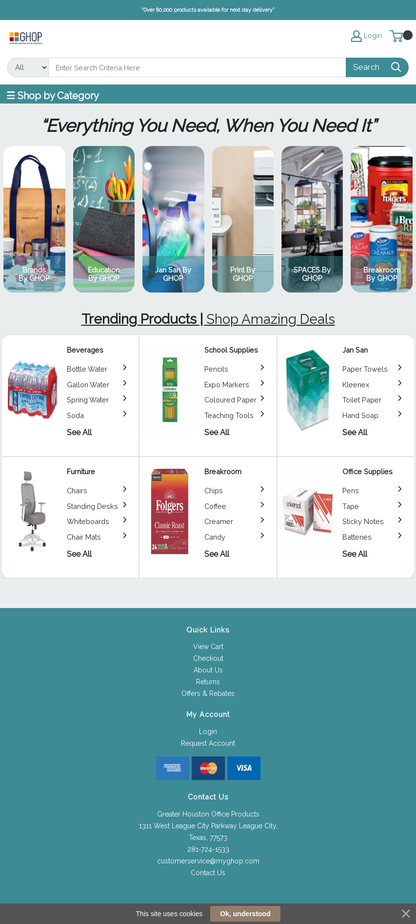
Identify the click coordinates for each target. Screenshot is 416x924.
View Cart (208, 647)
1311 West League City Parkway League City (207, 826)
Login (208, 731)
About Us (208, 670)
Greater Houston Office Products (208, 814)
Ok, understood (245, 914)
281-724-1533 (208, 849)
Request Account (208, 743)
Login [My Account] (366, 36)
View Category (34, 219)
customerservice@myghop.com (208, 861)
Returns (208, 682)
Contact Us (208, 873)
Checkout (208, 658)
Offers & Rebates (208, 693)
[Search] (197, 67)
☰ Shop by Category (52, 96)
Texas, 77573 (208, 837)
